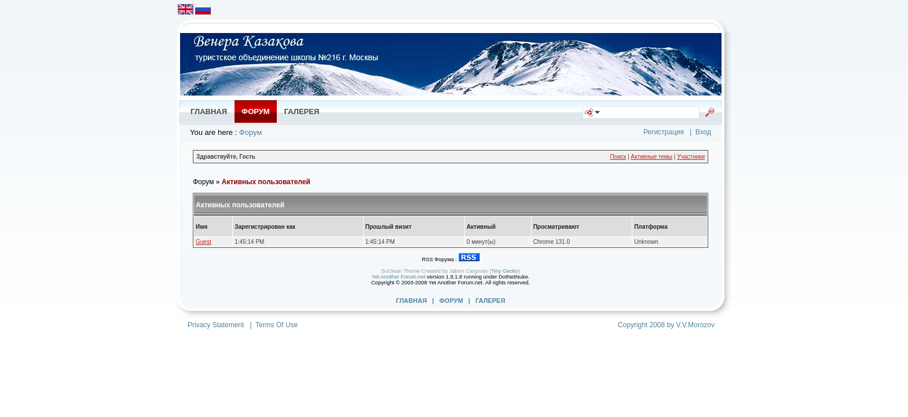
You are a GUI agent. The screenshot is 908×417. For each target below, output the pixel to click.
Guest (203, 242)
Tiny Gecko (504, 271)
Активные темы (651, 156)
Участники (691, 156)
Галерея (490, 300)
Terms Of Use (276, 325)
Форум (250, 132)
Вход (703, 132)
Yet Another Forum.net (399, 277)
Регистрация (663, 132)
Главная (411, 300)
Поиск (618, 156)
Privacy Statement (216, 325)
